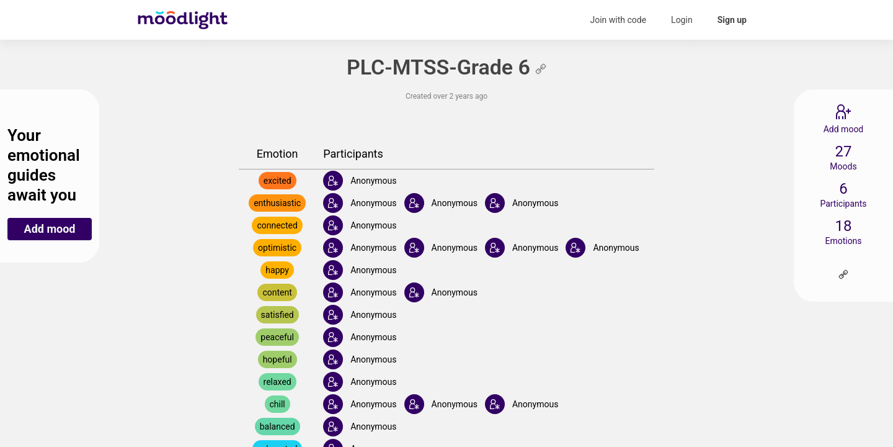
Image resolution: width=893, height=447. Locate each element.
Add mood (50, 228)
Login (682, 20)
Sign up (732, 20)
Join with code (618, 20)
